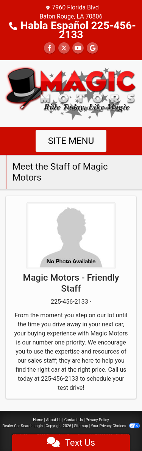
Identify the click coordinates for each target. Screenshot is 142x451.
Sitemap (81, 426)
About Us (54, 420)
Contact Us (73, 420)
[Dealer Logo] (71, 92)
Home (38, 420)
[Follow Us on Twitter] (64, 48)
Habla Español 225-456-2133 (78, 30)
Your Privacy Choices (115, 426)
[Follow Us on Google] (92, 48)
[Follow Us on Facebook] (49, 48)
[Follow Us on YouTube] (78, 48)
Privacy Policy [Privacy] (97, 420)
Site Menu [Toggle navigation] (71, 141)
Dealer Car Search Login (22, 426)
